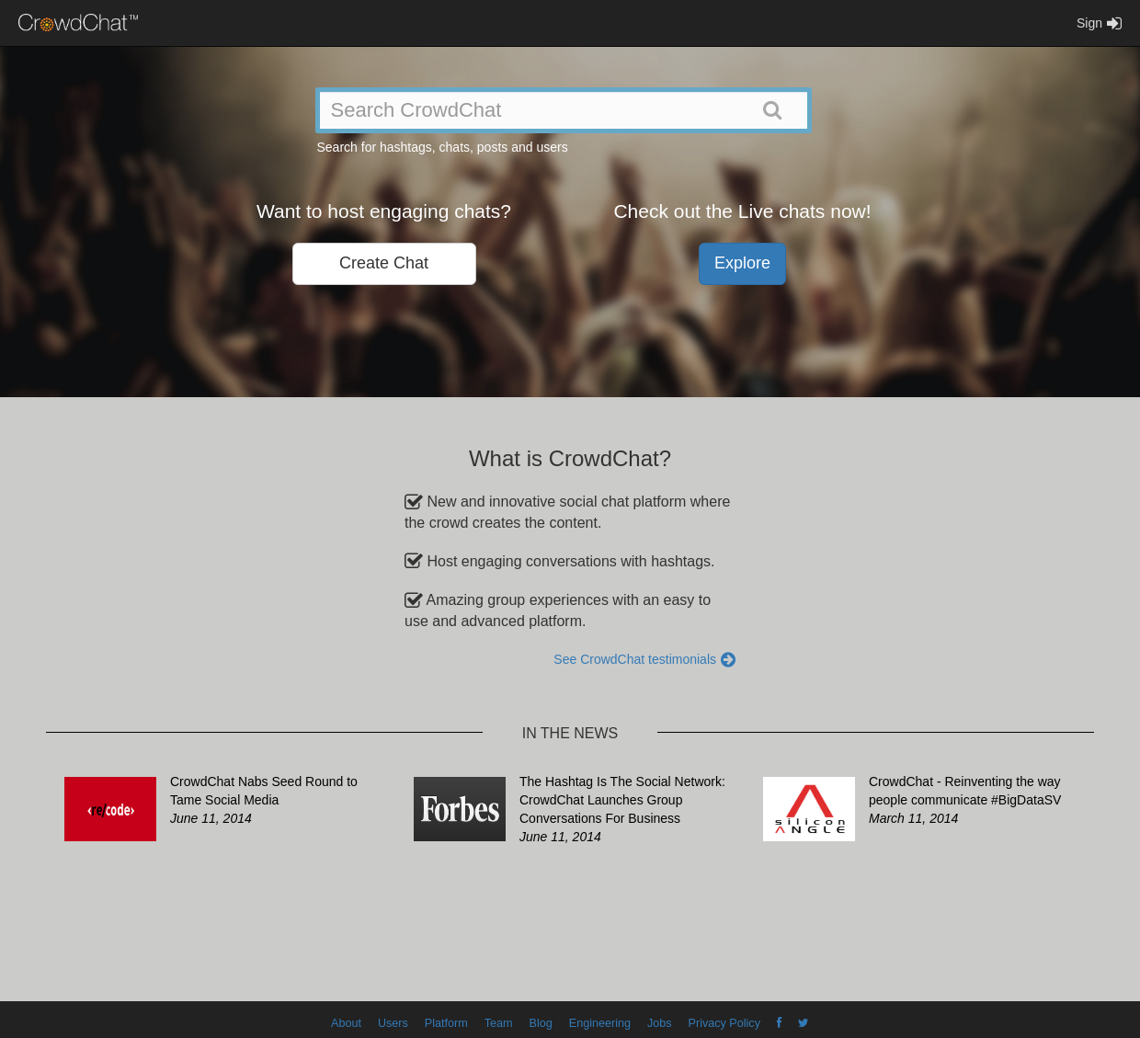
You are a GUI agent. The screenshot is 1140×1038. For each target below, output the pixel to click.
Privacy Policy (724, 1023)
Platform (446, 1023)
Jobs (659, 1023)
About (346, 1023)
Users (393, 1023)
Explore (742, 263)
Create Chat (383, 263)
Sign (1099, 23)
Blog (541, 1023)
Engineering (600, 1023)
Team (498, 1023)
